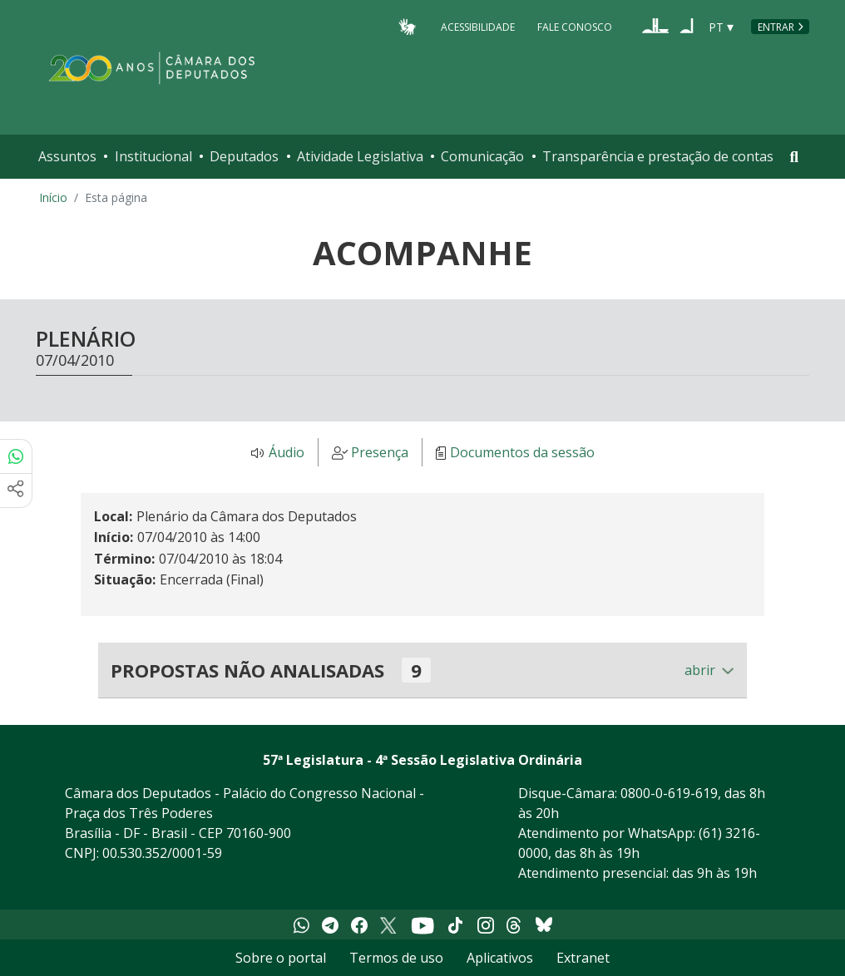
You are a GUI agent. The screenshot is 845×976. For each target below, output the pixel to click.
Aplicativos (500, 958)
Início (53, 197)
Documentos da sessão (522, 453)
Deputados (244, 156)
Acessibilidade (478, 26)
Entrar (776, 27)
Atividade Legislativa (360, 156)
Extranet (583, 958)
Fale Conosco (574, 26)
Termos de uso (396, 958)
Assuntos (67, 156)
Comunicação (482, 156)
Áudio (286, 453)
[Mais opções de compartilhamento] (16, 490)
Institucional (153, 156)
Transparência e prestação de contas (657, 156)
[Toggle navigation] (793, 157)
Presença (379, 453)
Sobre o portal (280, 958)
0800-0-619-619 (669, 793)
